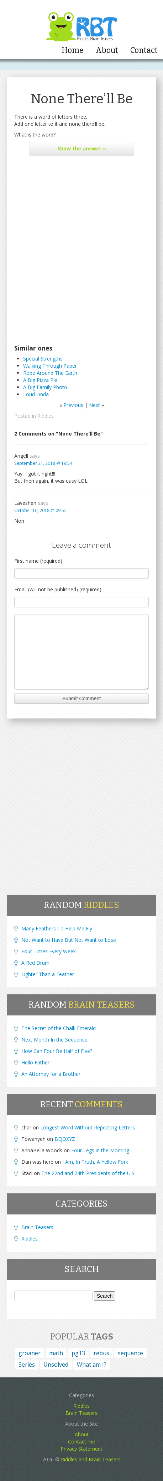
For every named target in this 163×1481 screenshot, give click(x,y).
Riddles (45, 415)
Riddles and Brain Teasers (91, 1459)
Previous (73, 405)
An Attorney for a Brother (50, 1073)
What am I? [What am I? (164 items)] (91, 1364)
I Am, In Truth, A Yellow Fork (95, 1161)
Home (73, 50)
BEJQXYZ (64, 1138)
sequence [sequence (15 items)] (130, 1353)
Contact (144, 50)
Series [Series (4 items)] (27, 1364)
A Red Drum (35, 962)
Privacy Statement (81, 1448)
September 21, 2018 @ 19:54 (43, 463)
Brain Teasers (37, 1227)
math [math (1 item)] (56, 1353)
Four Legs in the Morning (100, 1150)
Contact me (81, 1441)
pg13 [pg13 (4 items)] (78, 1353)
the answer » (81, 148)
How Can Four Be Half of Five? (56, 1051)
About (107, 50)
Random (81, 905)
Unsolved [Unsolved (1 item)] (55, 1364)
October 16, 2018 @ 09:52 (40, 510)
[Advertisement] (81, 248)
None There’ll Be (82, 99)
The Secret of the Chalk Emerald (58, 1028)
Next (94, 405)
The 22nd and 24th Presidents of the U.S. (88, 1173)
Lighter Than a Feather (47, 974)
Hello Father (35, 1062)
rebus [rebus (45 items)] (101, 1353)
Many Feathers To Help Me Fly (56, 928)
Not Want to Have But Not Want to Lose (68, 939)
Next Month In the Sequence (54, 1039)
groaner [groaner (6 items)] (30, 1353)
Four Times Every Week (48, 951)
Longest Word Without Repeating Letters (87, 1127)
